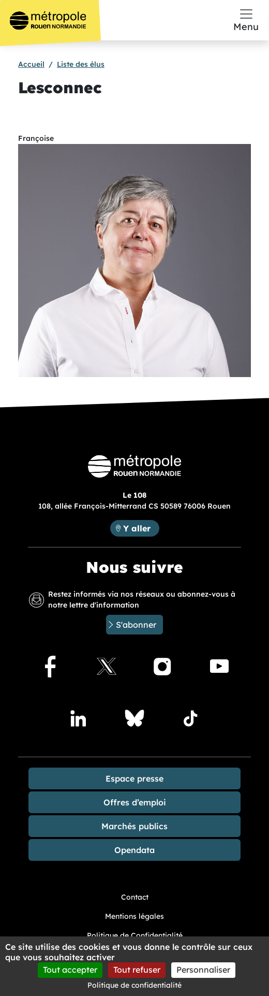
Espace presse (134, 778)
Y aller (137, 528)
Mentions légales (134, 916)
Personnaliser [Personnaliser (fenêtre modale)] (203, 969)
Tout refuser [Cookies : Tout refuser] (136, 969)
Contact (134, 897)
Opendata (134, 850)
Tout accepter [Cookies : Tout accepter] (70, 969)
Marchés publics (134, 826)
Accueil (31, 64)
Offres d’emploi (134, 802)
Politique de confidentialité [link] (134, 985)
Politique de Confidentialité (135, 935)
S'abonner (136, 624)
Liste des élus (80, 64)
